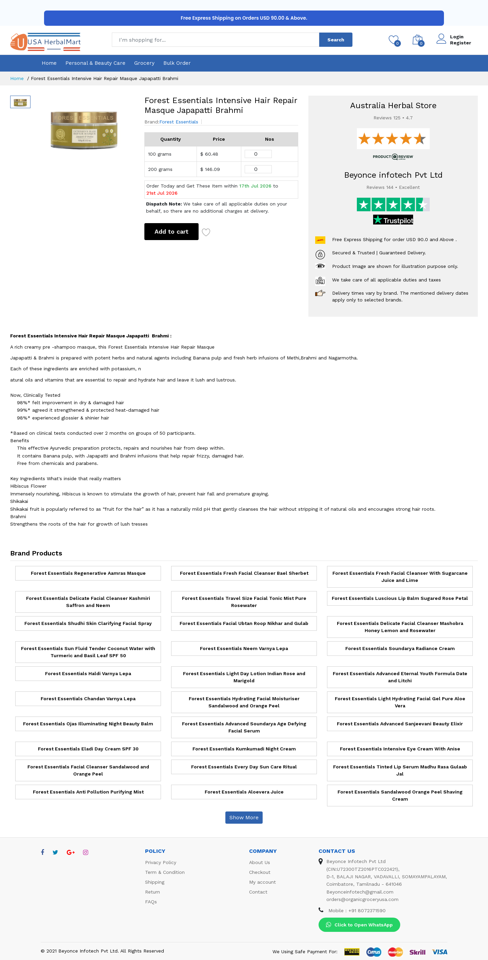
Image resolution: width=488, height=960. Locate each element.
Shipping (154, 882)
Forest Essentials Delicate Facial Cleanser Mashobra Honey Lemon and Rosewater (400, 627)
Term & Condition (165, 872)
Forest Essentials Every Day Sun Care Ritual (244, 766)
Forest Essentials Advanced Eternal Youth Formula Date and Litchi (400, 677)
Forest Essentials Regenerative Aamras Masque (88, 573)
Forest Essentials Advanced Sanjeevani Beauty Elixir (400, 723)
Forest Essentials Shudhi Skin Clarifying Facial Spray (88, 623)
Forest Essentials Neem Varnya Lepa (244, 648)
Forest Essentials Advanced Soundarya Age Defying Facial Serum (244, 727)
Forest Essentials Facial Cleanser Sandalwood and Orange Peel (88, 770)
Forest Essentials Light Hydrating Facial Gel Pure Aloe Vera (400, 702)
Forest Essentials (178, 121)
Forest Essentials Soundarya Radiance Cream (400, 648)
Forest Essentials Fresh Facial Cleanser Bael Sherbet (244, 573)
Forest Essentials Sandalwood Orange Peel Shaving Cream (400, 795)
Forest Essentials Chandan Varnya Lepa (88, 698)
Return (152, 892)
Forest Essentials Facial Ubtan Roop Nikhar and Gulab (244, 623)
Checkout (259, 872)
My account (262, 882)
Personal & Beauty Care (95, 63)
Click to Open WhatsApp (359, 925)
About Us (259, 862)
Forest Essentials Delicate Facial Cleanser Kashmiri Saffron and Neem (88, 601)
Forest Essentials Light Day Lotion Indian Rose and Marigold (244, 677)
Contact (258, 892)
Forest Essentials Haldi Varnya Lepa (88, 673)
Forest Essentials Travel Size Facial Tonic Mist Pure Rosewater (244, 601)
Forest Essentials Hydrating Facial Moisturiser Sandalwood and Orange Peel (244, 702)
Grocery (144, 63)
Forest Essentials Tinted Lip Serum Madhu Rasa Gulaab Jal (400, 770)
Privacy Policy (160, 862)
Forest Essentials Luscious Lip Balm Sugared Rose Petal (400, 598)
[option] (84, 126)
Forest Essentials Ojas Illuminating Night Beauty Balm (88, 723)
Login (457, 36)
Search (335, 39)
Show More (244, 817)
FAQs (151, 901)
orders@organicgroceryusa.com (362, 899)
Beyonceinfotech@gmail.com (359, 892)
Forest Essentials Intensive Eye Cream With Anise (400, 748)
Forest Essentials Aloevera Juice (244, 792)
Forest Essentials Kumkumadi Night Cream (244, 748)
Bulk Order (177, 63)
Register (460, 42)
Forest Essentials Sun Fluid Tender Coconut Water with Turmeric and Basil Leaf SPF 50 (88, 652)
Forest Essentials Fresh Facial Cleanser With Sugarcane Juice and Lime (400, 576)
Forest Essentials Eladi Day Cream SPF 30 (88, 748)
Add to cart (171, 231)
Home (49, 63)
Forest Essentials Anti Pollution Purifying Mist (88, 792)
